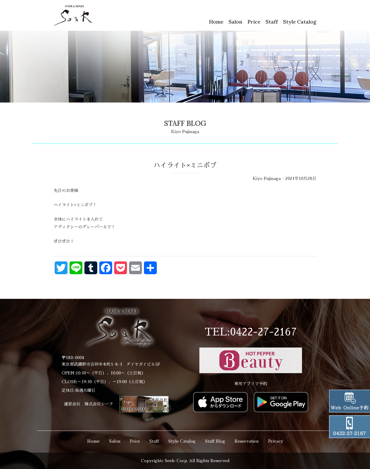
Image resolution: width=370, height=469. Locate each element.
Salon (235, 21)
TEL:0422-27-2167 (251, 332)
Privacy (275, 441)
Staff (272, 21)
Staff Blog (215, 441)
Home (216, 21)
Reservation (247, 441)
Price (253, 21)
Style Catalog (299, 21)
